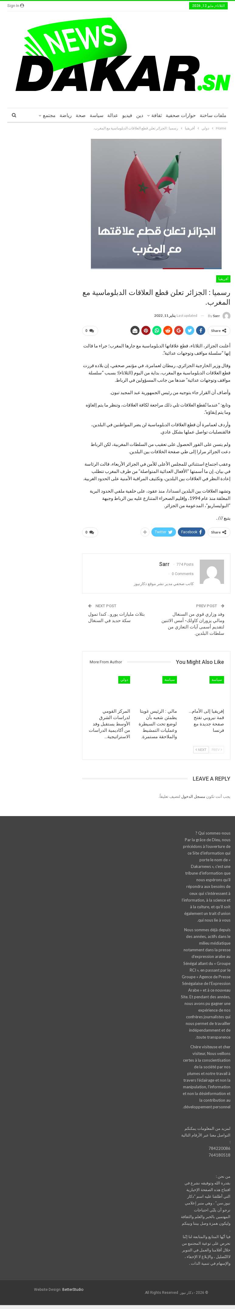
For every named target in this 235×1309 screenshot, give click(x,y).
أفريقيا (223, 279)
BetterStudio (72, 1287)
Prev (217, 747)
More (50, 115)
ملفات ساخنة (213, 115)
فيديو (127, 115)
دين (139, 115)
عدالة (112, 115)
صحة (81, 115)
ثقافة (156, 115)
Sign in (15, 5)
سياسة (96, 115)
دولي (124, 677)
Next (200, 747)
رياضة (66, 115)
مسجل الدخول (193, 794)
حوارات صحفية (181, 115)
